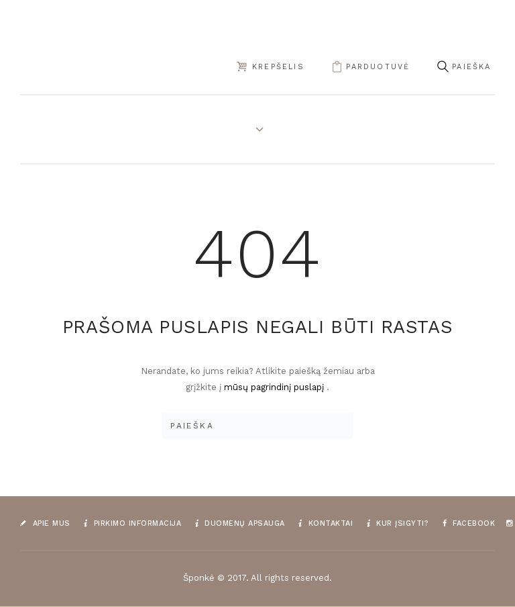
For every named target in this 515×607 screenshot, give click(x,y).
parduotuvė (378, 66)
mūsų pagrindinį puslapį (275, 387)
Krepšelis (278, 66)
